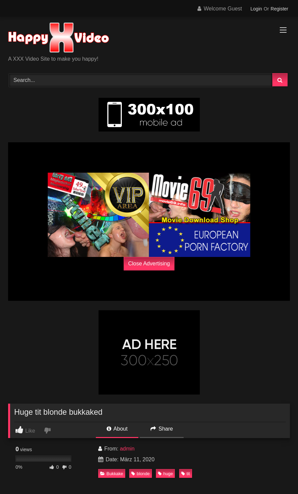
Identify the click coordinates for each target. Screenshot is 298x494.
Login (256, 8)
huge (165, 473)
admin (127, 449)
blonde (140, 473)
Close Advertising (149, 263)
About (117, 429)
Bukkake (111, 473)
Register (279, 8)
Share (162, 429)
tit (185, 473)
